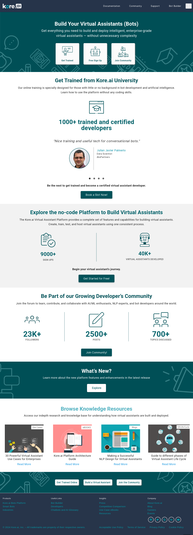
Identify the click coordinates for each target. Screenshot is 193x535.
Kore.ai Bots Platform (14, 503)
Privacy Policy (157, 527)
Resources (105, 513)
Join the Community (129, 482)
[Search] (189, 6)
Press (102, 503)
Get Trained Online (67, 482)
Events (151, 513)
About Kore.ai (154, 503)
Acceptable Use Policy (111, 527)
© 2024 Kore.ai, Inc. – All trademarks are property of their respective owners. (44, 527)
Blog (149, 506)
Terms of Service (136, 527)
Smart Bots (9, 506)
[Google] (165, 520)
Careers (151, 510)
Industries (8, 510)
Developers (57, 506)
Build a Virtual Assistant (98, 482)
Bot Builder (57, 503)
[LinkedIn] (171, 520)
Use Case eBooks (109, 510)
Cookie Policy (176, 527)
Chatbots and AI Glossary (64, 510)
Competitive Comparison (112, 506)
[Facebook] (151, 520)
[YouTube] (178, 520)
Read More (24, 464)
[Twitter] (158, 520)
